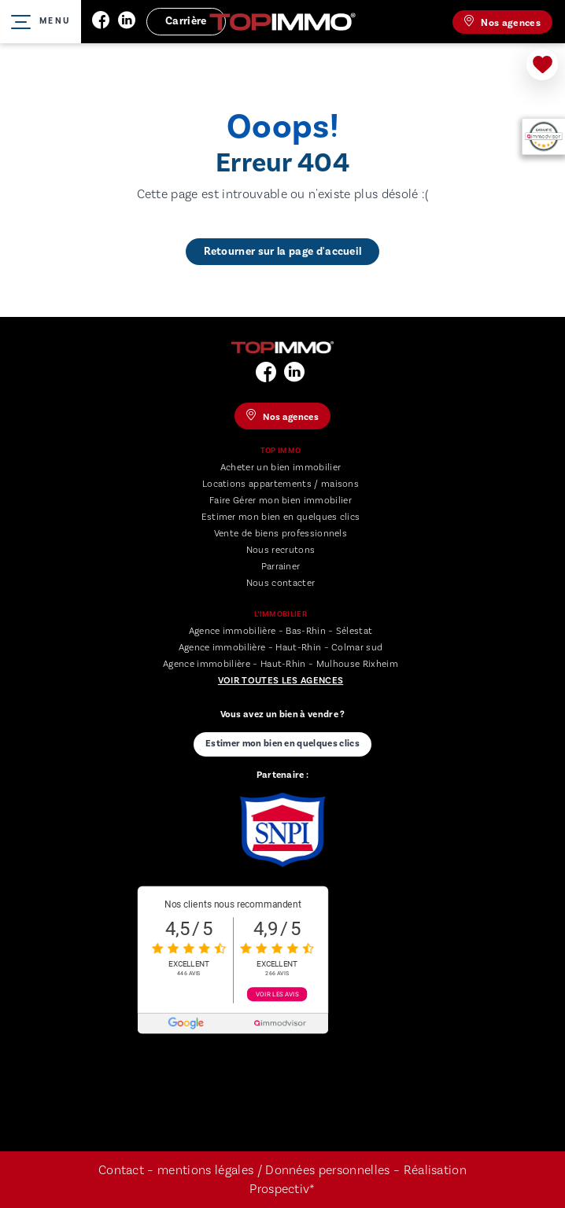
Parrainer (281, 567)
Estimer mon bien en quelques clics (280, 517)
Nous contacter (280, 583)
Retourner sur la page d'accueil (283, 252)
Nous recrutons (280, 550)
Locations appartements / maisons (280, 484)
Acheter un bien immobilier (280, 467)
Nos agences (502, 22)
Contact (121, 1170)
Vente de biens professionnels (280, 534)
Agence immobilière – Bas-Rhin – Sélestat (281, 631)
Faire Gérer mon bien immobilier (280, 500)
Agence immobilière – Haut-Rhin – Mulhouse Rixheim (280, 664)
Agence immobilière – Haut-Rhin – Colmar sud (281, 648)
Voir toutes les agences (280, 681)
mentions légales (205, 1170)
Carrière (186, 21)
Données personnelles (329, 1170)
